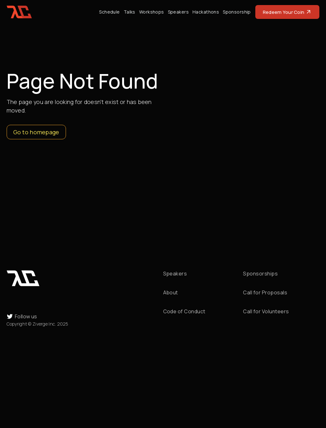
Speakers (178, 12)
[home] (19, 12)
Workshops (151, 12)
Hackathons (206, 12)
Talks (129, 12)
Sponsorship (237, 12)
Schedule (109, 12)
